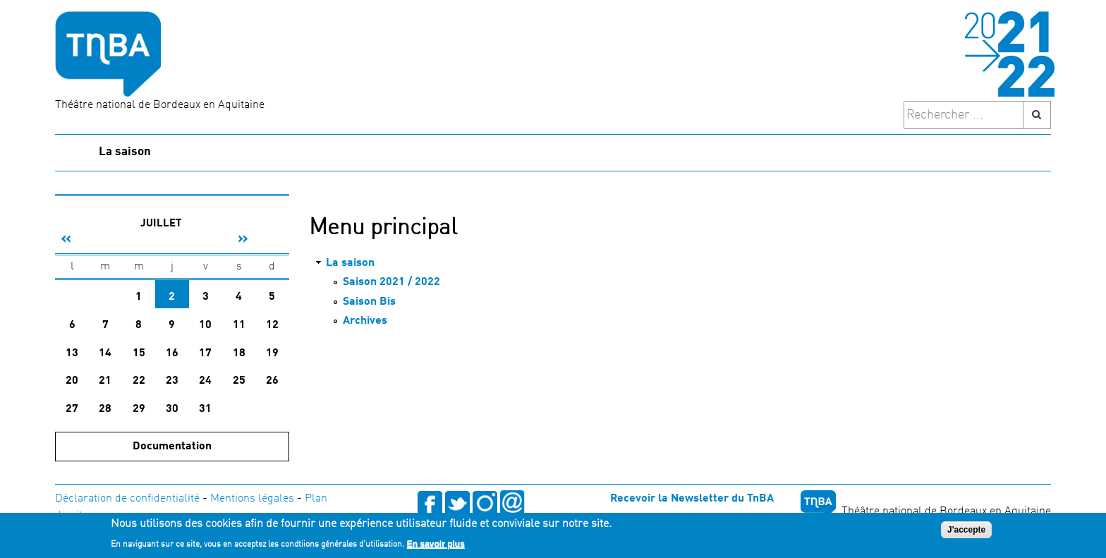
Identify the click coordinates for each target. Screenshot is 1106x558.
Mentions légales (252, 498)
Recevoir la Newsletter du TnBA (692, 498)
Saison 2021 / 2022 (391, 282)
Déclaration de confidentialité (127, 498)
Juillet (161, 224)
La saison (125, 152)
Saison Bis (369, 302)
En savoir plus (436, 545)
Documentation (172, 446)
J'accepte (966, 531)
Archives (365, 321)
